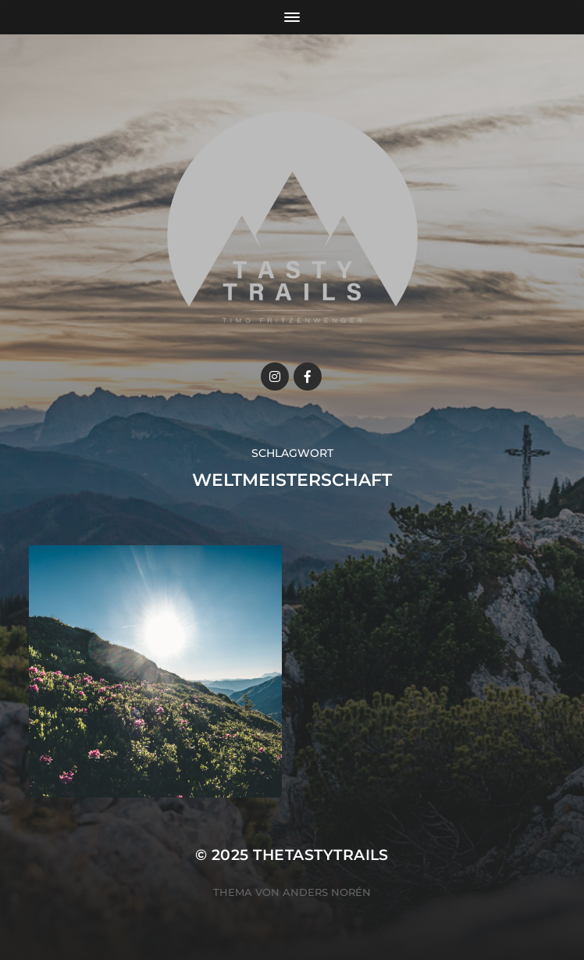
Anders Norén (327, 892)
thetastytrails (321, 855)
